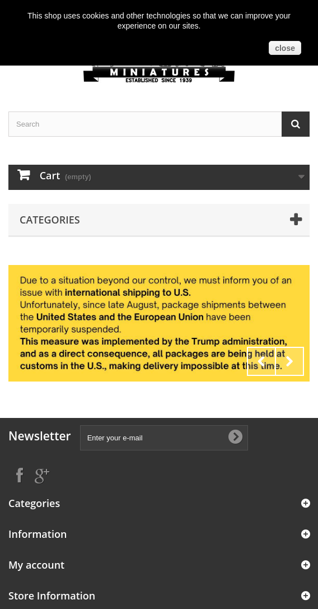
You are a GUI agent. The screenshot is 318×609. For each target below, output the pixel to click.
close (285, 48)
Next (289, 361)
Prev (261, 361)
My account (36, 564)
